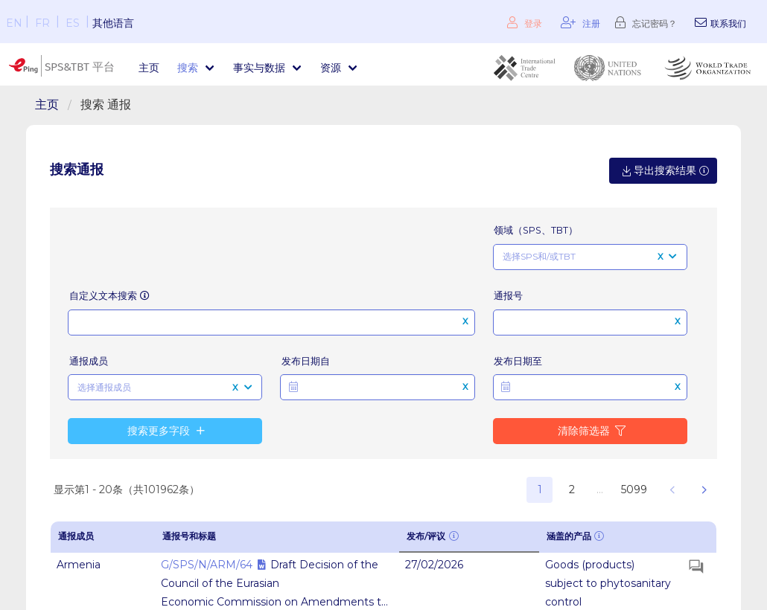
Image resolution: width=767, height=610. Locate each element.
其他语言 (113, 23)
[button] (377, 387)
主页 (149, 67)
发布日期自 (305, 361)
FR (42, 23)
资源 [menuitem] (330, 67)
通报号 (508, 295)
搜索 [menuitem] (187, 67)
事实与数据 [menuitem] (259, 67)
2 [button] (572, 489)
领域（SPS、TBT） (536, 230)
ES (73, 23)
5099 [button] (634, 489)
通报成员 (88, 361)
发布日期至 (518, 361)
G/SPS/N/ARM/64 (206, 564)
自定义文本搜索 (110, 295)
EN (14, 23)
